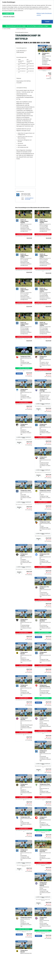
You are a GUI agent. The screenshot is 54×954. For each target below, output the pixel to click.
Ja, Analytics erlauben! (8, 13)
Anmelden (47, 21)
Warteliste (38, 409)
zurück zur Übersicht (21, 28)
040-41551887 (27, 199)
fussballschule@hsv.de (29, 197)
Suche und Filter (6, 28)
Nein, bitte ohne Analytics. (9, 16)
